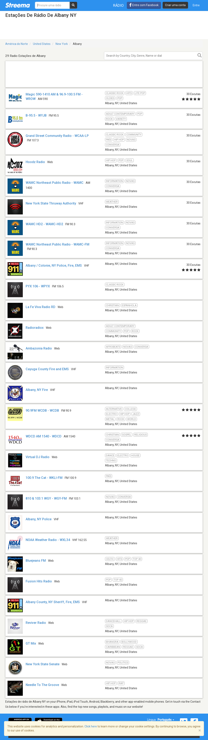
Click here (90, 726)
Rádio (118, 5)
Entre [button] (196, 5)
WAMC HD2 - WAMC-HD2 (44, 224)
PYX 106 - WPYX (38, 286)
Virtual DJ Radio (37, 457)
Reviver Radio (36, 623)
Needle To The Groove (42, 685)
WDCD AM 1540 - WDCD (43, 436)
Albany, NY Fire (37, 390)
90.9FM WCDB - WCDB (42, 410)
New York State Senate (42, 664)
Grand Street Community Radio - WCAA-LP (57, 136)
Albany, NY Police (38, 519)
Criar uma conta (175, 5)
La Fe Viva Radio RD (40, 307)
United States (41, 43)
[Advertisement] (104, 87)
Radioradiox (35, 328)
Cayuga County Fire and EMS (47, 369)
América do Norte (16, 43)
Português (166, 719)
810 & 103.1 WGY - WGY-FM (46, 498)
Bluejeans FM (36, 561)
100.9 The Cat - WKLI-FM (44, 478)
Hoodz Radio (35, 162)
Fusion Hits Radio (39, 581)
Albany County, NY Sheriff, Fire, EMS (53, 602)
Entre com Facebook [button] (144, 5)
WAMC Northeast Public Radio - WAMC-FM (57, 244)
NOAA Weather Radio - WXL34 (48, 540)
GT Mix (31, 643)
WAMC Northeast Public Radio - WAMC (54, 183)
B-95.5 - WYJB (36, 115)
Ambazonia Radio (39, 348)
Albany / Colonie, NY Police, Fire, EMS (54, 265)
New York (62, 43)
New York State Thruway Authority (51, 203)
